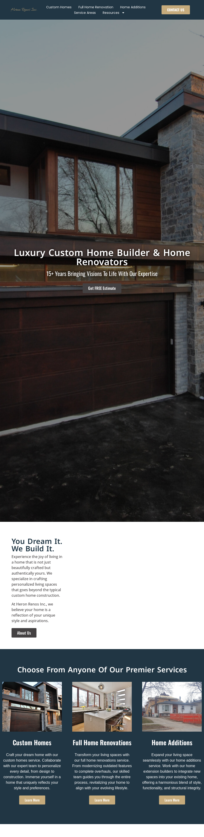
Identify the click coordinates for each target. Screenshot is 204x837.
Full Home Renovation (95, 7)
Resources (114, 12)
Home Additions (133, 7)
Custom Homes (59, 7)
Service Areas (85, 12)
